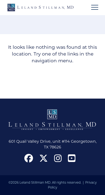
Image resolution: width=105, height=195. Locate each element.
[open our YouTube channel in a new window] (72, 158)
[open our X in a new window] (43, 158)
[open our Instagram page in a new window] (58, 158)
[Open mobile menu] (94, 7)
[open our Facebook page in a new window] (28, 158)
